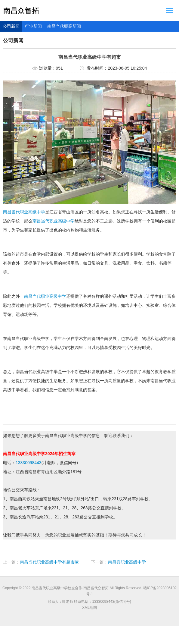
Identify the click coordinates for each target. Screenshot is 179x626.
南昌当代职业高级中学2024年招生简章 (39, 453)
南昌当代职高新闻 (64, 26)
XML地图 (89, 608)
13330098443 (29, 462)
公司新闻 (11, 26)
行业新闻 (33, 26)
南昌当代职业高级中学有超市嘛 (49, 562)
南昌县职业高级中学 (127, 562)
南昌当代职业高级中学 (24, 211)
